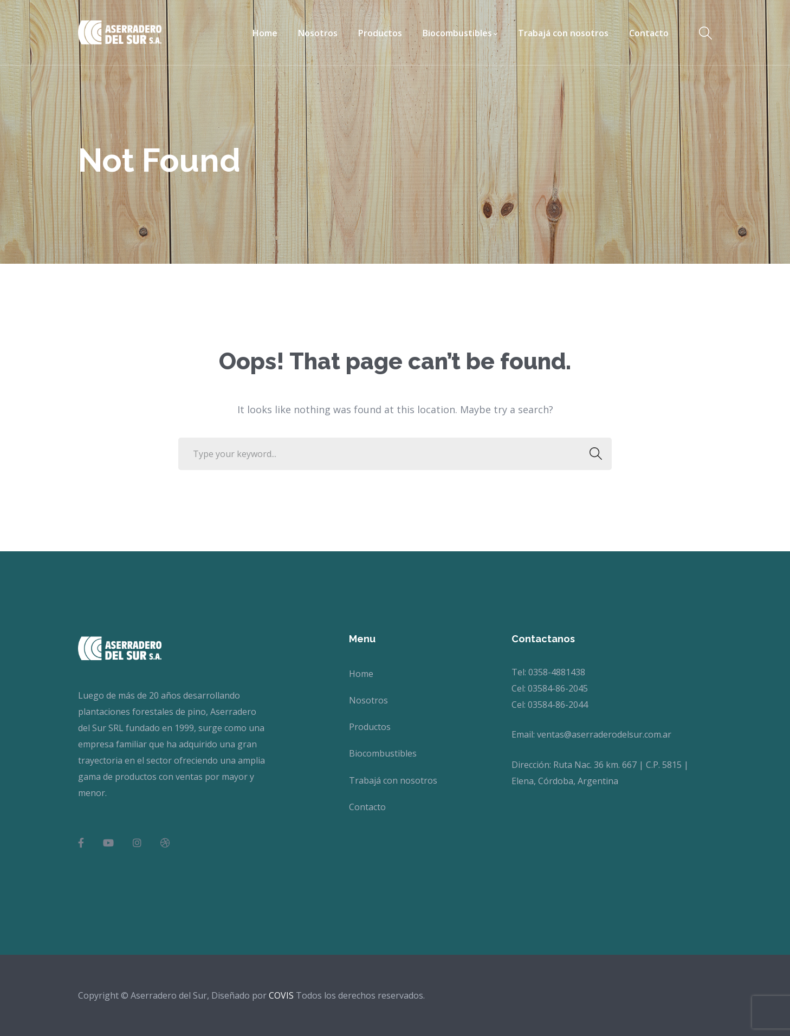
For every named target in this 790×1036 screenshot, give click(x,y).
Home (361, 674)
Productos (370, 727)
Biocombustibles (383, 753)
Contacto (367, 807)
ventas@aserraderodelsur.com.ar (604, 734)
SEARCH (592, 453)
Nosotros (368, 700)
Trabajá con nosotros (393, 780)
